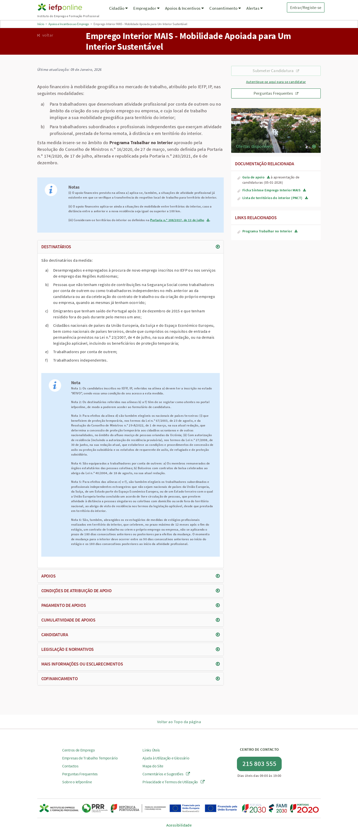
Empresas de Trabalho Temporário (90, 757)
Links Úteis (151, 750)
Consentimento (225, 8)
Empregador (146, 8)
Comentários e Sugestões (166, 773)
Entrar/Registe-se (305, 7)
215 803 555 (259, 763)
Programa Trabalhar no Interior (267, 231)
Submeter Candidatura (276, 70)
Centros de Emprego (78, 750)
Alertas (254, 8)
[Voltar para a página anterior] (57, 35)
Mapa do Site (152, 765)
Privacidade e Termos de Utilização (173, 781)
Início (40, 24)
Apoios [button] (48, 576)
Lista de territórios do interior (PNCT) (272, 198)
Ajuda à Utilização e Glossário (165, 757)
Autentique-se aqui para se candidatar (276, 82)
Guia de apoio (253, 177)
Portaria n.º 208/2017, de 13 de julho (177, 220)
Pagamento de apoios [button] (63, 605)
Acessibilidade (179, 825)
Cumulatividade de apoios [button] (68, 620)
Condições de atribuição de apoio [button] (76, 590)
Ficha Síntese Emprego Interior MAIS (271, 190)
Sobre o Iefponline (77, 781)
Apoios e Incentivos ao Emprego (68, 24)
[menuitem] (118, 11)
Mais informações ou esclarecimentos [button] (82, 664)
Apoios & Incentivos (184, 8)
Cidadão (118, 8)
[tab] (131, 246)
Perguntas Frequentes (276, 93)
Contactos (70, 765)
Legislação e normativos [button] (67, 649)
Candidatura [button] (54, 634)
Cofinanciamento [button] (59, 678)
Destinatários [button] (56, 247)
